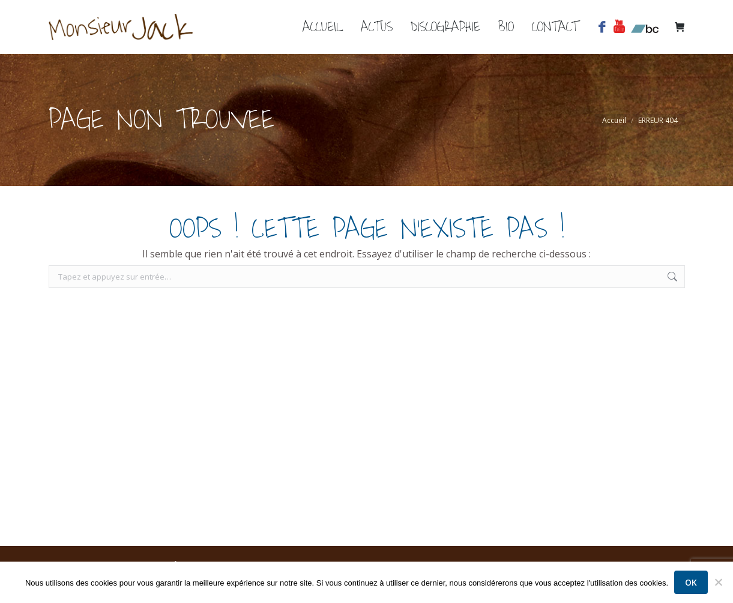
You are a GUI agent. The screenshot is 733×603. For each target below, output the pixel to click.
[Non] (718, 583)
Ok (691, 582)
